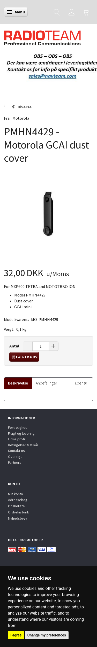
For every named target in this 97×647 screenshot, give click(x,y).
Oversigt (15, 456)
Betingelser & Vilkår (23, 445)
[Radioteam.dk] (42, 36)
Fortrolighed (17, 427)
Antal (14, 345)
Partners (14, 462)
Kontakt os (16, 450)
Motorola (20, 118)
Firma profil (17, 439)
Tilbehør (80, 383)
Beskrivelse (18, 383)
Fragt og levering (21, 433)
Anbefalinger (46, 383)
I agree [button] (15, 635)
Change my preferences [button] (46, 635)
